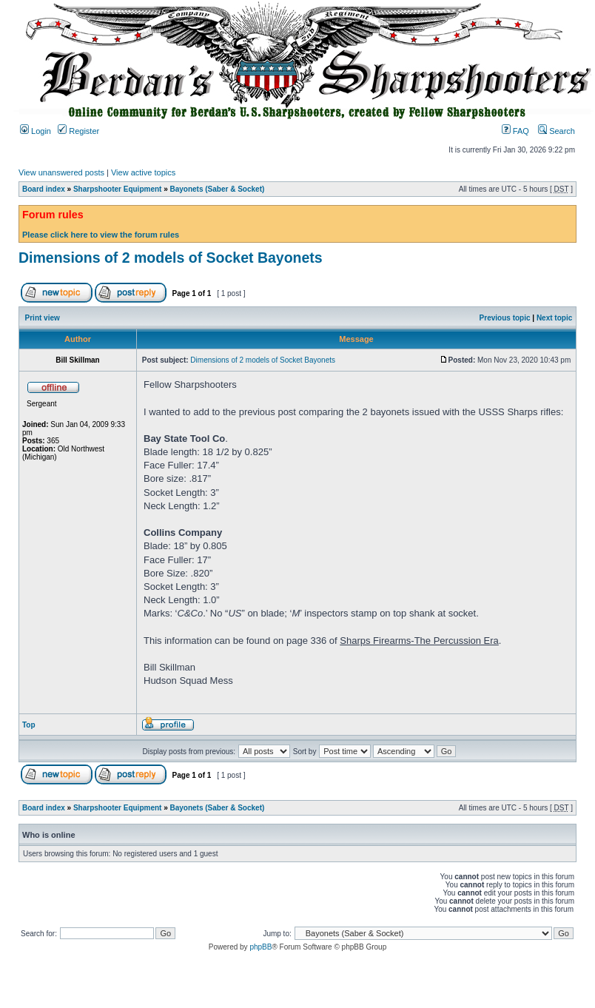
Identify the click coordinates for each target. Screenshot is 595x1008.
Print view (42, 318)
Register (78, 131)
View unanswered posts (61, 172)
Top (29, 725)
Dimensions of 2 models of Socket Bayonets (171, 257)
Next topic (554, 318)
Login (35, 131)
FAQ (515, 131)
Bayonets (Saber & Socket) (217, 189)
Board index (43, 189)
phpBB (260, 947)
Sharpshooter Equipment (117, 189)
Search (556, 131)
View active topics (143, 172)
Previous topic (505, 318)
